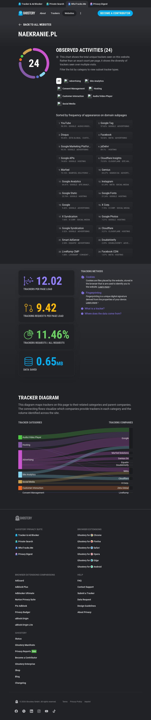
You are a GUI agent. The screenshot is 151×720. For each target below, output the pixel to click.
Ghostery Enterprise (25, 664)
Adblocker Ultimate (24, 593)
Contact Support (85, 587)
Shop (17, 670)
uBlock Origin (21, 618)
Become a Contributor (115, 13)
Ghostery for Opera (88, 554)
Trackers (55, 13)
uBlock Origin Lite (24, 625)
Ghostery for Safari (88, 548)
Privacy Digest (99, 4)
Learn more (104, 287)
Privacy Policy (76, 702)
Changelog (20, 683)
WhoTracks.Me (77, 4)
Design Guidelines (86, 606)
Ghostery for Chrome (89, 535)
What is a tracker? (93, 308)
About (43, 13)
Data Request (84, 599)
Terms (65, 702)
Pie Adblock (21, 606)
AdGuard (19, 580)
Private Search (55, 4)
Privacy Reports (26, 651)
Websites (69, 13)
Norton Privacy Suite (25, 599)
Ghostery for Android (89, 566)
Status (18, 638)
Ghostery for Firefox (89, 541)
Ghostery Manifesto (25, 645)
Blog (17, 676)
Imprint (88, 702)
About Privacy (84, 612)
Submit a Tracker (85, 593)
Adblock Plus (21, 587)
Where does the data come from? (101, 313)
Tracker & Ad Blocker (30, 4)
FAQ (79, 580)
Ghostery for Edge (88, 560)
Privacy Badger (22, 612)
